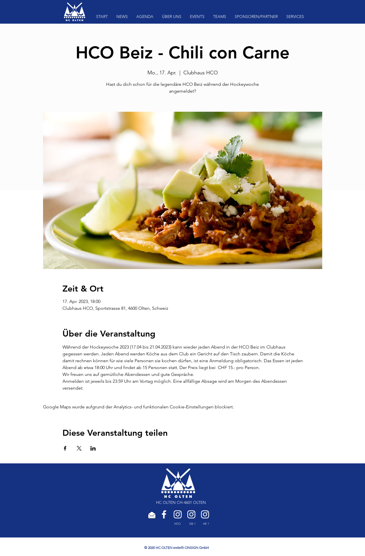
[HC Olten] (177, 514)
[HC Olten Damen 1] (191, 514)
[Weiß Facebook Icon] (164, 514)
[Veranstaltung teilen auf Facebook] (65, 448)
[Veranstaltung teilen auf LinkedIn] (93, 448)
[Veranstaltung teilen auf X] (79, 448)
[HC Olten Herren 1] (205, 514)
